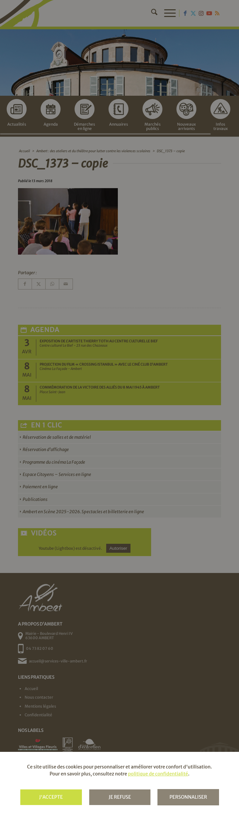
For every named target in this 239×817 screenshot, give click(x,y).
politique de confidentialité (158, 774)
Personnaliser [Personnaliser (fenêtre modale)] (188, 797)
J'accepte (51, 797)
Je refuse (120, 797)
